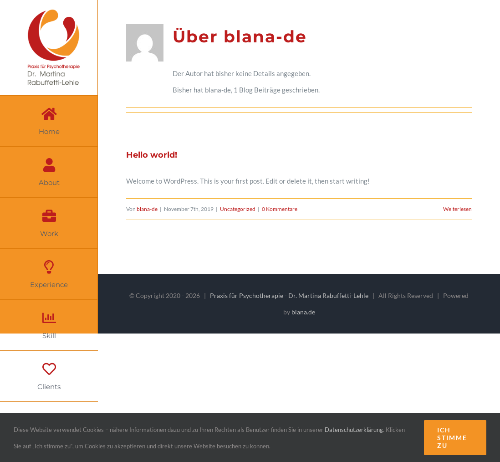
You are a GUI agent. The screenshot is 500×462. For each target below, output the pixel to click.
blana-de (147, 208)
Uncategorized (237, 208)
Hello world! (151, 155)
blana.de (303, 312)
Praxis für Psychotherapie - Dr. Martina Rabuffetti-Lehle (289, 295)
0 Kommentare (279, 208)
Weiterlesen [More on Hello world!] (457, 208)
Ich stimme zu (452, 437)
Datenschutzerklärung (354, 429)
